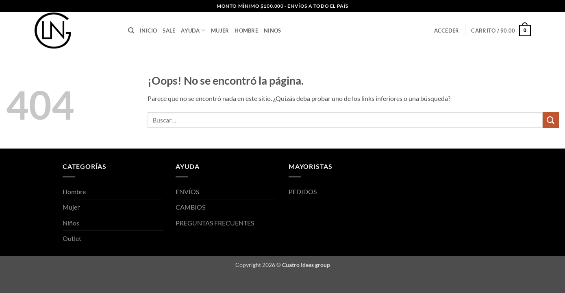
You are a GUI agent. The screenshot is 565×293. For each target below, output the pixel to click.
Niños (272, 30)
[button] (500, 30)
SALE (169, 30)
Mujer (220, 30)
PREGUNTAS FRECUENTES (215, 223)
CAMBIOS (190, 207)
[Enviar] (551, 120)
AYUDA (193, 30)
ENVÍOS (187, 191)
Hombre (246, 30)
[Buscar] (131, 30)
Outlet (72, 238)
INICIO (148, 30)
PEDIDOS (303, 191)
